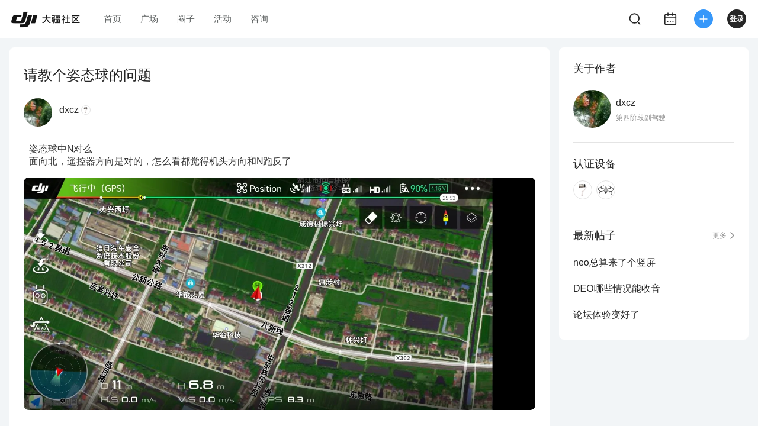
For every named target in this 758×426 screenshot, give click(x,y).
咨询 (259, 19)
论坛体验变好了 (606, 314)
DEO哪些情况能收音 (616, 288)
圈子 (186, 19)
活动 (223, 19)
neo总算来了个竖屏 (614, 262)
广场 (149, 19)
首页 (112, 19)
